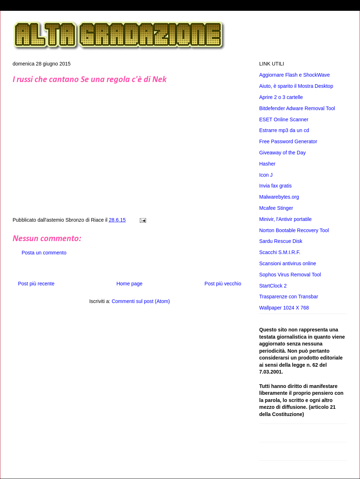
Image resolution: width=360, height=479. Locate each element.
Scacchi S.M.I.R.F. (279, 252)
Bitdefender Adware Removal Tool (297, 108)
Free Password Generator (288, 141)
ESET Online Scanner (284, 119)
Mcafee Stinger (276, 208)
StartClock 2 (273, 286)
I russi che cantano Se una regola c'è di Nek (90, 80)
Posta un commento (44, 253)
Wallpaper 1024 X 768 (284, 308)
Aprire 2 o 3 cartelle (281, 97)
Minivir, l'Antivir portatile (285, 219)
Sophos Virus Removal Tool (290, 274)
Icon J (266, 175)
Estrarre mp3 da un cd (284, 130)
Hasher (267, 164)
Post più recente (36, 283)
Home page (129, 283)
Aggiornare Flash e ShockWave (294, 75)
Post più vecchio (222, 283)
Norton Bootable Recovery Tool (294, 230)
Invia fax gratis (275, 186)
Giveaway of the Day (282, 152)
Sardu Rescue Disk (280, 241)
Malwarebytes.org (279, 197)
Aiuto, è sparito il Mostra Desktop (296, 86)
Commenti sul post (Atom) (141, 301)
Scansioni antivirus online (287, 263)
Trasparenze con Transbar (288, 296)
